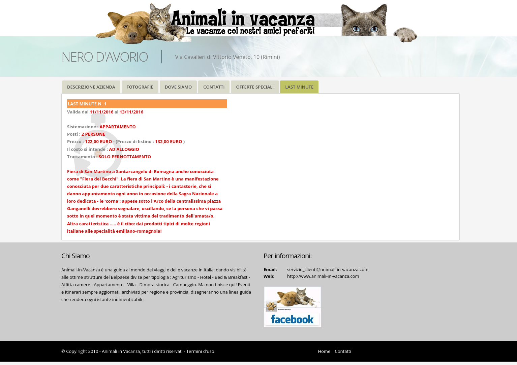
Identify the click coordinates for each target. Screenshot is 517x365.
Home (324, 351)
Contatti (343, 351)
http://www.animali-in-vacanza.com (323, 276)
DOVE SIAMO (178, 87)
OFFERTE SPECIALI (255, 87)
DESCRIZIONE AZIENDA (91, 87)
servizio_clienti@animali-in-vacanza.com (327, 269)
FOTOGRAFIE (140, 87)
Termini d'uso (200, 351)
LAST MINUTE (299, 87)
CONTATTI (213, 87)
